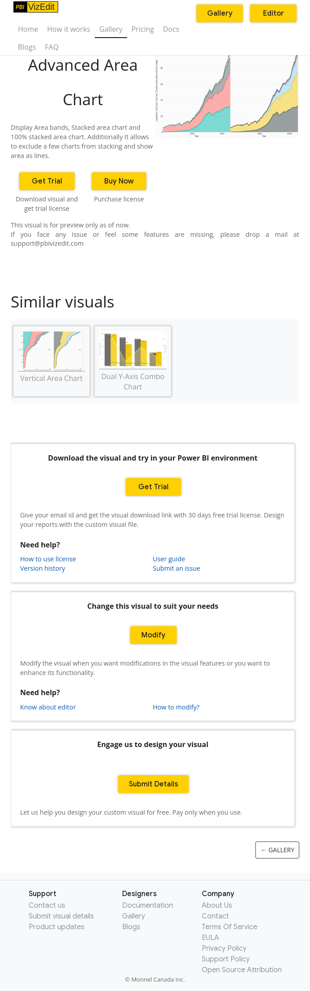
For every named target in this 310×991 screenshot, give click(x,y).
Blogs (27, 47)
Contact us (47, 905)
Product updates (57, 927)
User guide (169, 559)
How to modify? (176, 707)
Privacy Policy (224, 948)
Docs (171, 29)
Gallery (111, 29)
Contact (215, 916)
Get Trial (47, 181)
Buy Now (119, 181)
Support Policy (226, 959)
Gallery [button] (220, 13)
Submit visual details (61, 916)
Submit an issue (176, 568)
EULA (210, 937)
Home (28, 29)
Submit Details (153, 784)
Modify (153, 635)
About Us (217, 905)
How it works (68, 29)
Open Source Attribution (242, 969)
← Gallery (277, 850)
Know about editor (48, 707)
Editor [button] (273, 13)
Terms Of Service (229, 927)
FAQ (52, 47)
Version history (42, 568)
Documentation (147, 905)
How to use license (48, 559)
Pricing (143, 29)
